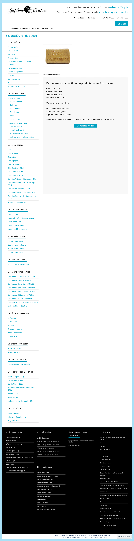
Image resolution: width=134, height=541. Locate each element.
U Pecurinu (12, 318)
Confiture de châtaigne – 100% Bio (21, 295)
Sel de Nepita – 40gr (15, 380)
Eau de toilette (13, 51)
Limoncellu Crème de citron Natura (21, 218)
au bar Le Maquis (118, 7)
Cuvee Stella (12, 157)
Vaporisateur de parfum (16, 86)
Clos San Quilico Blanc (16, 175)
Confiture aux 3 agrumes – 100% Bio (21, 277)
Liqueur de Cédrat (14, 222)
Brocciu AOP (12, 336)
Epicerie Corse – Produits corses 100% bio (114, 488)
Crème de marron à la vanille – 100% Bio (23, 302)
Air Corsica (103, 492)
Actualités (103, 443)
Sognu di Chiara (14, 421)
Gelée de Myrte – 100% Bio (18, 306)
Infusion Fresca (13, 413)
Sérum (10, 82)
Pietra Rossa (15, 119)
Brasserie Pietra (14, 98)
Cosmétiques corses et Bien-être (110, 512)
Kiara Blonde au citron (18, 130)
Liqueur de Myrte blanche (17, 229)
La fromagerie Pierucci (44, 489)
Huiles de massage (15, 68)
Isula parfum (104, 505)
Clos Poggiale (13, 153)
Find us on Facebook (75, 445)
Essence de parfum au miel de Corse (112, 485)
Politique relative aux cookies (102, 537)
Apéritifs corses (105, 478)
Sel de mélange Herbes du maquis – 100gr (20, 457)
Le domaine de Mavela (44, 483)
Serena (13, 116)
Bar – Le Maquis (105, 522)
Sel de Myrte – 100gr (16, 384)
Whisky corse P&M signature (18, 264)
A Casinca (12, 325)
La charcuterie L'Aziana (44, 493)
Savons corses (104, 502)
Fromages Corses (105, 466)
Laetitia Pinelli (41, 499)
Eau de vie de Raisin (15, 241)
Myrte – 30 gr (13, 397)
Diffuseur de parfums (15, 72)
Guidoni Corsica (43, 438)
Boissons (35, 28)
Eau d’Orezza (104, 498)
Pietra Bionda (15, 108)
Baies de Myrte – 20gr (16, 377)
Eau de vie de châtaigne (17, 245)
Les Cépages (13, 161)
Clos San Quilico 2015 (16, 172)
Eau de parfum (13, 47)
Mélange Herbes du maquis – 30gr (21, 401)
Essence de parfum (15, 58)
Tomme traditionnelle (15, 333)
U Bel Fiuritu (12, 322)
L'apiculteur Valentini (43, 496)
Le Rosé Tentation (14, 164)
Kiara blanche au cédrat (19, 133)
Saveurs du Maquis (15, 329)
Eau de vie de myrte (15, 252)
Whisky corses (104, 456)
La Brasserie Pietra (43, 473)
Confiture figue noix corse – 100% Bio (22, 291)
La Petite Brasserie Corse (17, 123)
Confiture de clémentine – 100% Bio (21, 284)
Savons (11, 75)
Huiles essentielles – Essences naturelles (113, 518)
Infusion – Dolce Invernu (17, 417)
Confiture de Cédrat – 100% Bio (20, 280)
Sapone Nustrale (42, 503)
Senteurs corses (14, 79)
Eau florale (12, 54)
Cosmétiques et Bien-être (19, 28)
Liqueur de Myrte (14, 214)
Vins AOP (11, 150)
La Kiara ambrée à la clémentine (22, 137)
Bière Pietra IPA (16, 101)
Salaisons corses (14, 349)
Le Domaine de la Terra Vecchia (47, 476)
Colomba (13, 105)
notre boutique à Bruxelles (113, 12)
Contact (121, 23)
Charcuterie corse (105, 469)
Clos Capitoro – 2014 (16, 168)
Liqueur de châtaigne (16, 225)
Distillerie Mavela (105, 459)
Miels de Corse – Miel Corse (109, 482)
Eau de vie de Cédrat (16, 249)
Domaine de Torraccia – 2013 (19, 189)
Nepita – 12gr (13, 394)
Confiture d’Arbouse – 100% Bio (20, 299)
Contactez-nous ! (85, 125)
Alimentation (47, 28)
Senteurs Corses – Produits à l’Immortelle (113, 495)
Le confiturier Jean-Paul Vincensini (48, 486)
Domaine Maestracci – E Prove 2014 (21, 192)
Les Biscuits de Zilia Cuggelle (19, 364)
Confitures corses (105, 463)
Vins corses (103, 453)
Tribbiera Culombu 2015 (17, 202)
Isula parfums (41, 506)
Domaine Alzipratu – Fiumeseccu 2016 (22, 179)
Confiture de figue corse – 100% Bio (21, 288)
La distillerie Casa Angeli (45, 479)
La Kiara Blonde (16, 126)
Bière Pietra (14, 112)
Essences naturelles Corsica (109, 515)
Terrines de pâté (14, 352)
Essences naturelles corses (46, 509)
